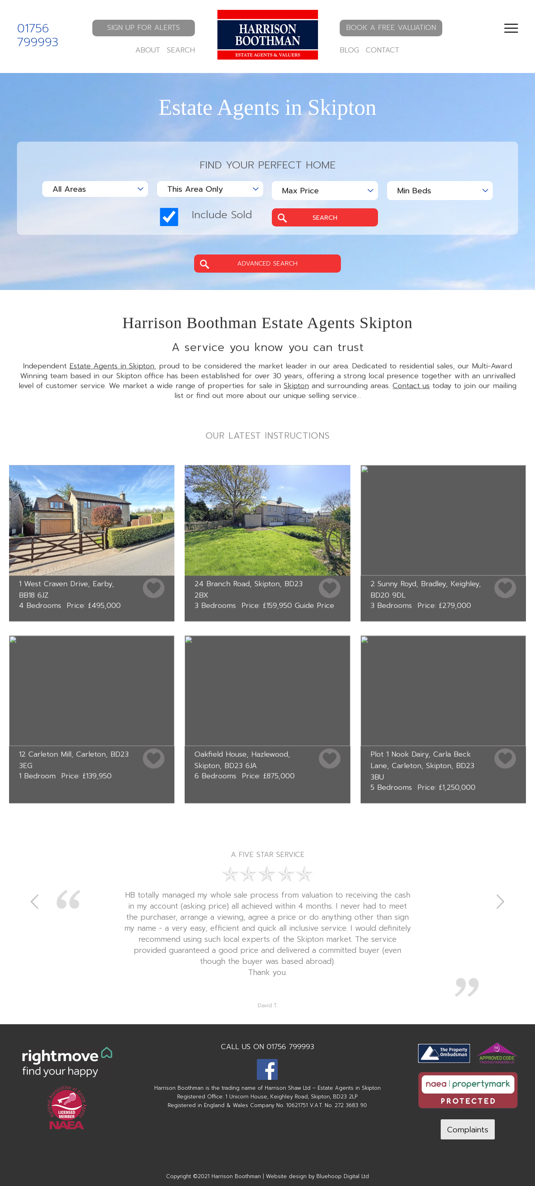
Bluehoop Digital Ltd (342, 1176)
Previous (35, 901)
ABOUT (147, 50)
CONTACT (382, 50)
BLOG (349, 50)
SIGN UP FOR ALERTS (143, 27)
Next (500, 901)
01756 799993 (37, 35)
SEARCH (181, 50)
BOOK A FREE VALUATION (391, 27)
